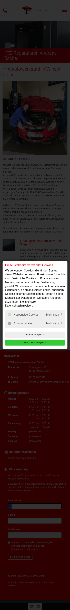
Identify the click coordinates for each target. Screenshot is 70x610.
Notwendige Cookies (23, 314)
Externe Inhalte (20, 323)
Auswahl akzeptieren (35, 334)
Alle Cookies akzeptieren (35, 342)
